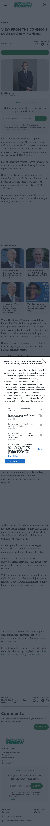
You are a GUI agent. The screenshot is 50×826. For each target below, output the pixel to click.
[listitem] (25, 409)
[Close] (44, 361)
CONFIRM (15, 461)
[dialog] (25, 413)
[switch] (40, 415)
